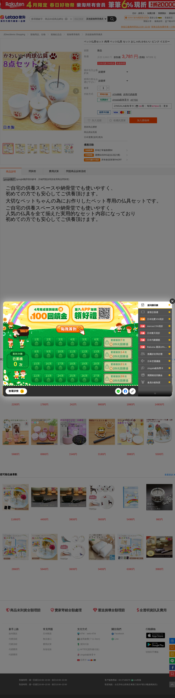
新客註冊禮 (155, 311)
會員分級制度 (155, 382)
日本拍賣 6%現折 (155, 319)
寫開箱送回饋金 (155, 375)
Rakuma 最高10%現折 (155, 346)
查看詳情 (13, 391)
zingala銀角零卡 (155, 368)
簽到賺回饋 (155, 304)
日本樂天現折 (155, 332)
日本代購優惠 (155, 339)
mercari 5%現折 (155, 326)
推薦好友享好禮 (155, 353)
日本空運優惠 (155, 360)
